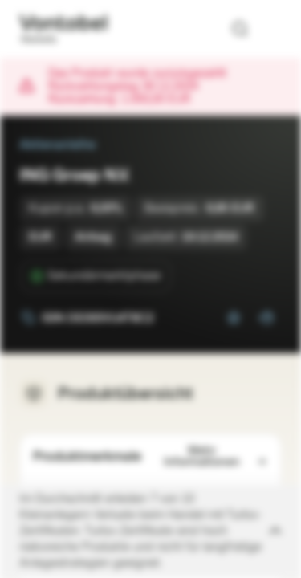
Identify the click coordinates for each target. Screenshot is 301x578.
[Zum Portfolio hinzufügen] (266, 318)
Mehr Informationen (216, 456)
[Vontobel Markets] (63, 29)
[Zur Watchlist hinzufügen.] (234, 318)
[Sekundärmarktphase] (96, 276)
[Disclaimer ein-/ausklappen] (150, 531)
